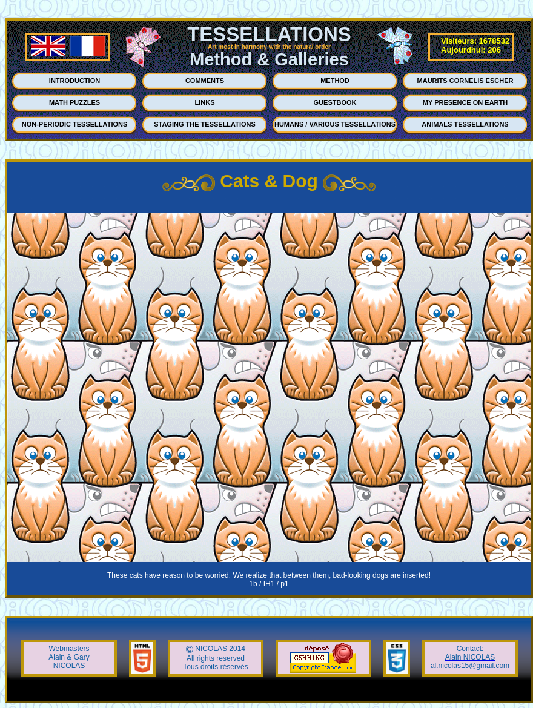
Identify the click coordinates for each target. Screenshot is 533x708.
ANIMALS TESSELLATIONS (465, 124)
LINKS (205, 102)
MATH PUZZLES (74, 102)
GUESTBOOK (335, 102)
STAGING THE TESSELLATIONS (205, 124)
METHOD (334, 80)
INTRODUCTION (74, 80)
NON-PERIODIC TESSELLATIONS (75, 124)
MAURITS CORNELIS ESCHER (465, 80)
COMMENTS (204, 80)
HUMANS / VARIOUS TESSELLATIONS (335, 124)
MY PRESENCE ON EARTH (465, 102)
